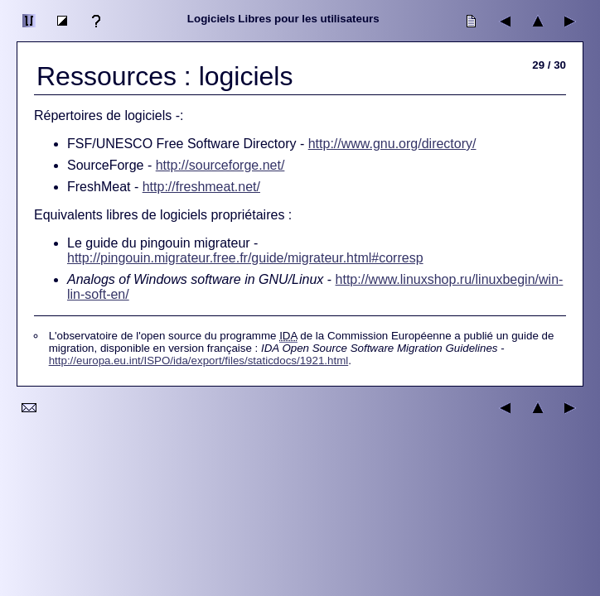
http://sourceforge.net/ (220, 165)
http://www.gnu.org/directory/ (392, 144)
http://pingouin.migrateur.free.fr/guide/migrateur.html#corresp (245, 258)
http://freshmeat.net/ (201, 187)
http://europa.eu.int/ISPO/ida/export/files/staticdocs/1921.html (199, 360)
